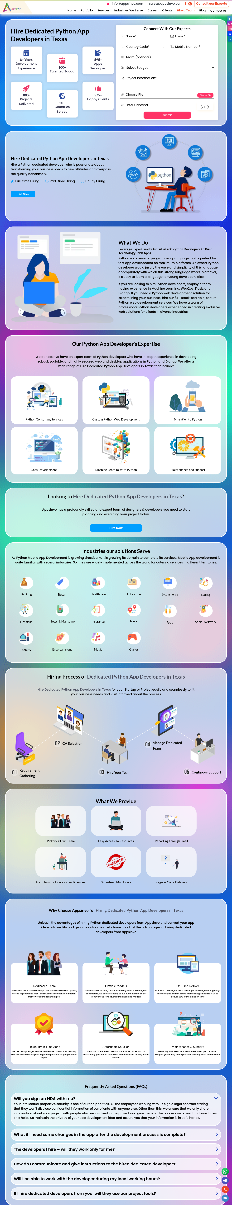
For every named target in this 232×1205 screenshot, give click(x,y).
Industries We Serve (128, 10)
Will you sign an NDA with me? (44, 1098)
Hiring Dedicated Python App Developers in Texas (139, 910)
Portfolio (87, 10)
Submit (167, 115)
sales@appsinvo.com (166, 3)
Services (103, 10)
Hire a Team (186, 10)
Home (72, 10)
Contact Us (218, 11)
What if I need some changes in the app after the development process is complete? (100, 1134)
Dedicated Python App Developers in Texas (136, 475)
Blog (202, 10)
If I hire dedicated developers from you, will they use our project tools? (85, 1193)
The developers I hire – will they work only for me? (64, 1149)
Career (153, 10)
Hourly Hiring (95, 181)
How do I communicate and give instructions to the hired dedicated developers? (96, 1164)
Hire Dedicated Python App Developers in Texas (127, 496)
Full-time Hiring (27, 181)
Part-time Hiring (62, 181)
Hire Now (22, 194)
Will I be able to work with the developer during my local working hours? (87, 1179)
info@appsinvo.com (127, 3)
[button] (225, 1198)
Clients (167, 10)
